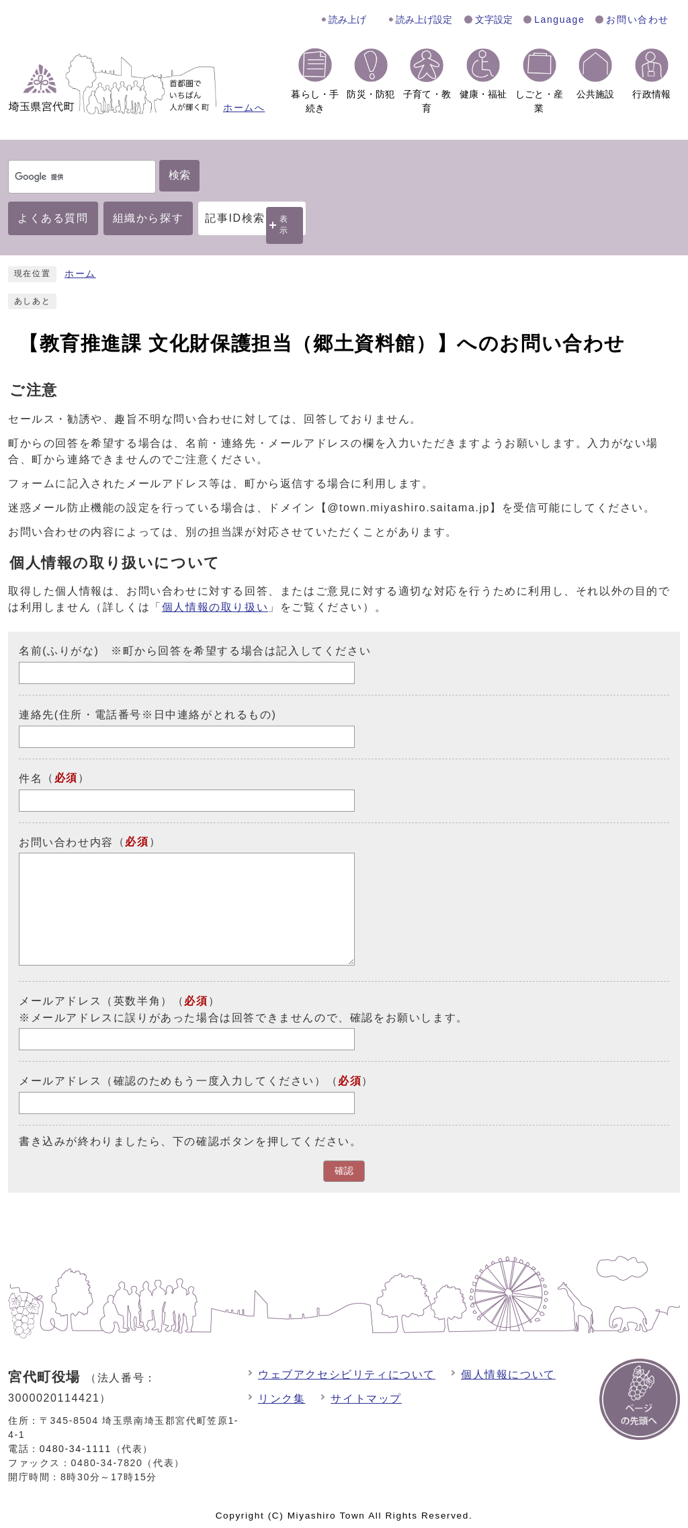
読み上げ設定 (424, 19)
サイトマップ (366, 1398)
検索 (179, 175)
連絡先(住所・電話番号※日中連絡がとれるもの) (147, 714)
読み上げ (347, 19)
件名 (30, 778)
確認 (344, 1171)
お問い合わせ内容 (66, 841)
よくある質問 (53, 218)
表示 (284, 225)
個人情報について (508, 1374)
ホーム (80, 274)
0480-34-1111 (76, 1448)
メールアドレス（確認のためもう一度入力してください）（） (196, 1081)
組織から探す (148, 218)
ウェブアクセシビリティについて (346, 1374)
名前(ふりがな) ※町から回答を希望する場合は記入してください (195, 650)
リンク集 (281, 1398)
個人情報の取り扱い (215, 607)
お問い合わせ (637, 19)
